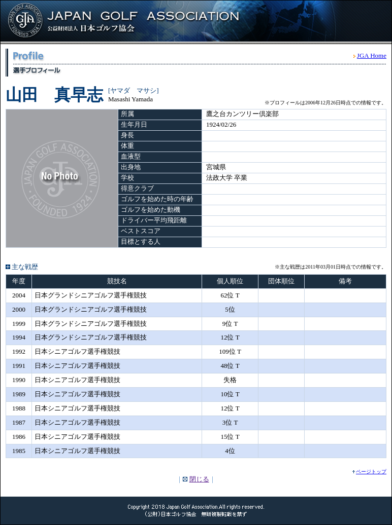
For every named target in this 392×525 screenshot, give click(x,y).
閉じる (199, 479)
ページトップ (371, 471)
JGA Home (371, 55)
